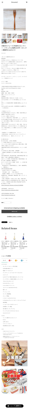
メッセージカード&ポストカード (10, 304)
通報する (11, 222)
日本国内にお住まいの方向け (14, 216)
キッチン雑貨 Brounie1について (10, 317)
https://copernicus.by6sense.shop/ (10, 190)
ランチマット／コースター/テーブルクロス (12, 272)
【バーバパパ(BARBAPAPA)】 (10, 287)
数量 (2, 202)
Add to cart (14, 211)
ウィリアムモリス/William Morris (11, 310)
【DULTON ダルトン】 (8, 281)
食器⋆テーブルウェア (8, 270)
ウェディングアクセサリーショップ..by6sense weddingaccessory (13, 334)
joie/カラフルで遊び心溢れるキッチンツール (13, 277)
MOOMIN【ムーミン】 (8, 283)
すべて (4, 260)
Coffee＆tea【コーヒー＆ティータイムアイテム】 (14, 300)
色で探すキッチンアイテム (9, 308)
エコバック (5, 274)
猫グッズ (5, 289)
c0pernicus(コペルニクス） (9, 331)
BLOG (4, 319)
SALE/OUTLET (6, 313)
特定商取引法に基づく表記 (8, 325)
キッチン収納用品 (7, 293)
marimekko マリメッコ (8, 285)
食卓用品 (5, 302)
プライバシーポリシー (7, 323)
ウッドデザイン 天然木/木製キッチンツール (13, 279)
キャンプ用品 (6, 296)
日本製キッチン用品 (7, 306)
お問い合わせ (6, 321)
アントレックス (6, 291)
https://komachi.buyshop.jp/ (8, 195)
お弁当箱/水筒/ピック (8, 268)
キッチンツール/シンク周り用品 (10, 266)
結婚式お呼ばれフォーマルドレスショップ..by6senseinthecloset (11, 337)
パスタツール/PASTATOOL (9, 298)
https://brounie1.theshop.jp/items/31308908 (12, 185)
